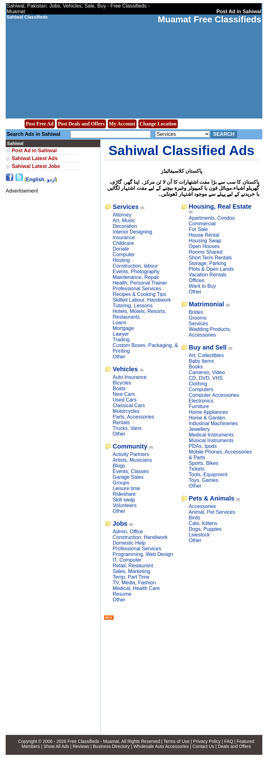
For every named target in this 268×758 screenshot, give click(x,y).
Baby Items (201, 361)
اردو (51, 179)
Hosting (121, 260)
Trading (121, 339)
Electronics (201, 400)
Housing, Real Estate (220, 206)
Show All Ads (56, 746)
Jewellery (199, 429)
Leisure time (126, 488)
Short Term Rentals (210, 257)
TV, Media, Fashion (134, 582)
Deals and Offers (234, 746)
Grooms (198, 318)
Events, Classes (131, 471)
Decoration (125, 226)
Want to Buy (202, 286)
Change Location (158, 123)
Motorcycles (126, 411)
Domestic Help (129, 543)
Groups (121, 482)
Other (119, 356)
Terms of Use (176, 741)
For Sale (198, 229)
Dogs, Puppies (205, 529)
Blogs (119, 465)
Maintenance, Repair (136, 277)
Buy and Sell (208, 347)
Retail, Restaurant (133, 565)
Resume (122, 594)
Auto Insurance (130, 377)
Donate (121, 249)
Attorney (122, 214)
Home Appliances (208, 412)
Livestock (199, 534)
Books (196, 366)
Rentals (121, 422)
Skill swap (124, 499)
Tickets (197, 469)
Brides (196, 312)
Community (130, 446)
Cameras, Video (207, 372)
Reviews (81, 746)
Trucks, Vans (127, 428)
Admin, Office (128, 531)
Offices (197, 280)
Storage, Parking (207, 263)
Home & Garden (207, 417)
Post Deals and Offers (81, 123)
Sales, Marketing (131, 571)
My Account (122, 123)
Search (224, 134)
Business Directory (111, 746)
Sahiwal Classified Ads (181, 150)
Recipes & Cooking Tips (139, 294)
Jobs (120, 523)
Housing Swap (205, 240)
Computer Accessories (214, 395)
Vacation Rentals (208, 274)
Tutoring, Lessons (133, 305)
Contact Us (203, 746)
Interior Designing (132, 231)
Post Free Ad (40, 123)
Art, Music (124, 220)
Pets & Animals (212, 498)
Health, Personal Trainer (140, 283)
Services (125, 206)
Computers (201, 389)
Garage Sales (128, 477)
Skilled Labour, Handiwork (142, 300)
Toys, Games (203, 480)
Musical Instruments (211, 440)
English (35, 179)
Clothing (198, 383)
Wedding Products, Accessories (210, 332)
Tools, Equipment (208, 474)
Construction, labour (135, 266)
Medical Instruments (211, 434)
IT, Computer (127, 560)
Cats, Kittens (203, 523)
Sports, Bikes (203, 463)
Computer (124, 254)
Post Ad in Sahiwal (34, 150)
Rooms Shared (206, 252)
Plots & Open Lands (211, 269)
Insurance (124, 237)
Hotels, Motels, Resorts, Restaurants (139, 314)
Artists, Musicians (132, 460)
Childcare (123, 243)
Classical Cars (129, 405)
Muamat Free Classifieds (209, 19)
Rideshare (124, 494)
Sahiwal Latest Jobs (36, 166)
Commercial (202, 223)
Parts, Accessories (133, 417)
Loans (119, 322)
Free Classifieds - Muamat (93, 741)
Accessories (202, 506)
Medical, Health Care (136, 588)
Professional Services (137, 288)
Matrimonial (206, 304)
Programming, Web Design (143, 554)
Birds (194, 517)
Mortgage (123, 328)
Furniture (199, 406)
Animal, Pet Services (212, 512)
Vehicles (125, 369)
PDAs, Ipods (203, 446)
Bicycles (122, 382)
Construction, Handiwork (140, 537)
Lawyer (121, 334)
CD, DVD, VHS (206, 378)
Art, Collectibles (206, 355)
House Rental (204, 235)
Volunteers (125, 505)
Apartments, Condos (212, 218)
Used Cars (125, 399)
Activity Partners (131, 454)
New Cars (124, 394)
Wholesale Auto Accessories (161, 746)
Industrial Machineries (213, 423)
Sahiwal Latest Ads (34, 158)
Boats (119, 388)
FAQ (228, 741)
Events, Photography (136, 271)
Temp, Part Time (131, 577)
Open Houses (204, 246)
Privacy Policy (206, 741)
